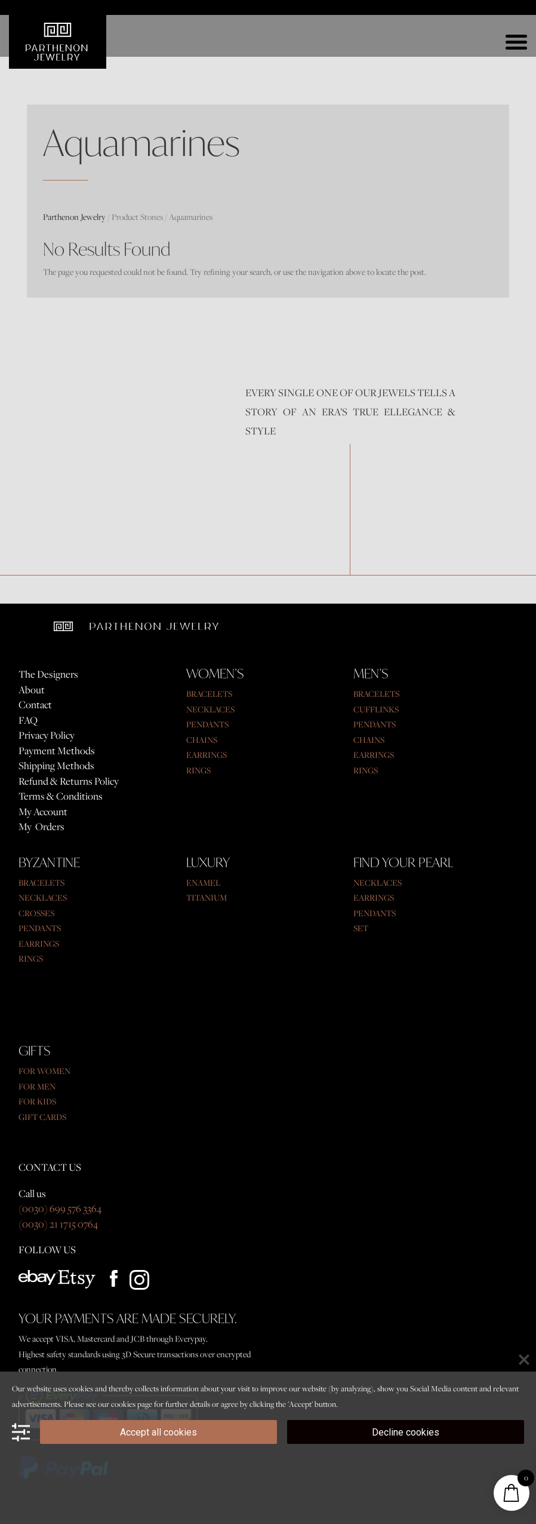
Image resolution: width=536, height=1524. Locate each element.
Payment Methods (57, 750)
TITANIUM (206, 897)
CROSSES (36, 913)
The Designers (48, 674)
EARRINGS (206, 754)
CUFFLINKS (376, 709)
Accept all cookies (158, 1432)
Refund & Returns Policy (69, 781)
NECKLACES (210, 709)
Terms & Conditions (61, 796)
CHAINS (201, 739)
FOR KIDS (37, 1101)
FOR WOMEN (44, 1070)
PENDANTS (207, 724)
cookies (123, 1403)
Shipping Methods (56, 765)
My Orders (41, 826)
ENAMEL (203, 882)
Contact (35, 704)
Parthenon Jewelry (74, 216)
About (32, 689)
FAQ (28, 720)
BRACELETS (209, 693)
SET (360, 928)
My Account (43, 811)
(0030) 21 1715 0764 (58, 1224)
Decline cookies (405, 1432)
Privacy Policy (47, 735)
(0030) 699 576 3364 (60, 1208)
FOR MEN (37, 1086)
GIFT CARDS (42, 1116)
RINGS (198, 770)
